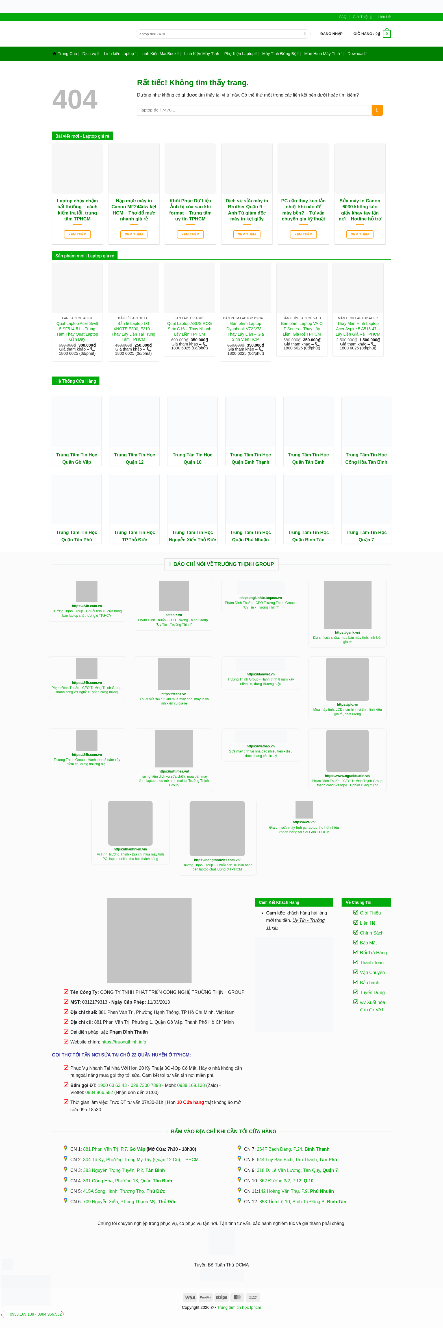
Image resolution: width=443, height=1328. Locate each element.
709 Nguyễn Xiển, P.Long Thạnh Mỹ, (129, 1201)
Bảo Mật (368, 942)
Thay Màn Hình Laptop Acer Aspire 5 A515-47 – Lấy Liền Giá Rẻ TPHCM (358, 328)
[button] (331, 34)
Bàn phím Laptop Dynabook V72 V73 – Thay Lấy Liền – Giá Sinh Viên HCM (246, 331)
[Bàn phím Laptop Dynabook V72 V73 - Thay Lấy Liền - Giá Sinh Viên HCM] (245, 288)
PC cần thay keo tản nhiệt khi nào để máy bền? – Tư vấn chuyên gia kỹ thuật (303, 210)
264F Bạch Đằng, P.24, (293, 1149)
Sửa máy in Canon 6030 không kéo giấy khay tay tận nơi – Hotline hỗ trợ (360, 210)
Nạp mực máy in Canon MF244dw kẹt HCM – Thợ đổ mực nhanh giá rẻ (134, 210)
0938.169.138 (22, 1314)
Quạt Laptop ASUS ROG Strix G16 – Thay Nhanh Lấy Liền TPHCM (189, 328)
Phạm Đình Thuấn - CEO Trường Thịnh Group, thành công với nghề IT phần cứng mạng (87, 690)
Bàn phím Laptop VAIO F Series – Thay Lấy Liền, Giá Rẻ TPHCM (302, 328)
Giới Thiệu (362, 17)
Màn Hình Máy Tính (323, 53)
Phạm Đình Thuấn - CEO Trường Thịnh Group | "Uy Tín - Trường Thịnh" (174, 622)
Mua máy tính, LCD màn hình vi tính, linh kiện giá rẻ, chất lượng (347, 712)
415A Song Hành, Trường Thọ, (124, 1191)
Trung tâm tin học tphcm (239, 1307)
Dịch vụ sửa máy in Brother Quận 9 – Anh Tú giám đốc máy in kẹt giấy (247, 210)
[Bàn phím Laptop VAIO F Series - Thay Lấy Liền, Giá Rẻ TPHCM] (302, 288)
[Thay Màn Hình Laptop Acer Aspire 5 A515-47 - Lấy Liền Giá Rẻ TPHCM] (358, 288)
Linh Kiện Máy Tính (201, 53)
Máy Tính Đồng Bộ (280, 53)
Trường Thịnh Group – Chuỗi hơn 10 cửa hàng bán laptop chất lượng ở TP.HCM (217, 867)
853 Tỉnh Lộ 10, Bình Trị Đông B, (302, 1201)
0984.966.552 (50, 1314)
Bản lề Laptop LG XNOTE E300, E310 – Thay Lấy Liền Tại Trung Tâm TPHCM (133, 331)
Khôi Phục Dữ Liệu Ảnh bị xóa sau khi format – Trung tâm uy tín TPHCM (190, 210)
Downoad (357, 53)
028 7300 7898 (146, 1085)
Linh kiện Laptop (120, 53)
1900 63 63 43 (112, 1085)
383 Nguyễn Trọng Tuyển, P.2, (124, 1170)
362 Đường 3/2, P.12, (286, 1180)
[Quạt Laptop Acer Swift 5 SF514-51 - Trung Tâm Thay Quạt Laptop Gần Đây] (77, 288)
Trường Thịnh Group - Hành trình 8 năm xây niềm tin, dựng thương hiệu (260, 681)
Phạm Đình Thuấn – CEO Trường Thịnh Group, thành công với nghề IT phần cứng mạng (347, 783)
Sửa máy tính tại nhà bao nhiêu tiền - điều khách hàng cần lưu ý (260, 753)
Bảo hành (369, 982)
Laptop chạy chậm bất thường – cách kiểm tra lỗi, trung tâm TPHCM (77, 210)
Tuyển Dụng (372, 992)
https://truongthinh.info (123, 1042)
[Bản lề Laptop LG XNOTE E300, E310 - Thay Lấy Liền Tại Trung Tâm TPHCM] (133, 288)
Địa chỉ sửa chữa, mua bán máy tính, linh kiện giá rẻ (347, 640)
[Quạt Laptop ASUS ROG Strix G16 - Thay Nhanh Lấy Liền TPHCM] (189, 288)
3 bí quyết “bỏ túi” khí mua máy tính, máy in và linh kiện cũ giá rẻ (174, 701)
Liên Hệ (384, 17)
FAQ (343, 17)
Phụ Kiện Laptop (240, 53)
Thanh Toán (372, 962)
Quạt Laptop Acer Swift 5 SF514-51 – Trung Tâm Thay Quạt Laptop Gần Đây (77, 331)
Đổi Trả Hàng (373, 952)
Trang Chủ (64, 53)
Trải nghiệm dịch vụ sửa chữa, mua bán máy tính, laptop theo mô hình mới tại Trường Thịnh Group (174, 781)
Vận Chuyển (372, 972)
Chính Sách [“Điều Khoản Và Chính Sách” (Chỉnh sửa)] (372, 933)
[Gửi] (305, 34)
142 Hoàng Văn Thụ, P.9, (296, 1191)
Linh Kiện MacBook (160, 53)
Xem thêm (77, 234)
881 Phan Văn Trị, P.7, (114, 1149)
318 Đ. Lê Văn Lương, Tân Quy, (297, 1170)
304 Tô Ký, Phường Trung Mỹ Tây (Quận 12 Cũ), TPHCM (141, 1159)
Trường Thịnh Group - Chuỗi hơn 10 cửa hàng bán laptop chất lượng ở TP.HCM (87, 613)
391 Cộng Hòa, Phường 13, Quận (127, 1180)
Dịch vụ (90, 53)
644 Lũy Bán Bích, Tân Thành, (297, 1159)
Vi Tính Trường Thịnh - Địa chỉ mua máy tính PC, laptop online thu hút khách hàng (130, 856)
